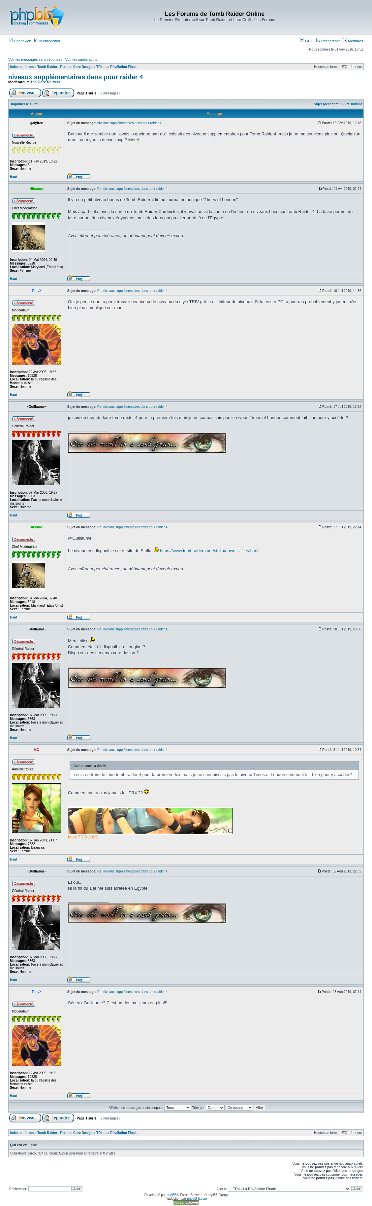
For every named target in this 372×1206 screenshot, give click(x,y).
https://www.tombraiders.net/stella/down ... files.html (209, 550)
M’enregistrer (47, 41)
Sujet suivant (351, 104)
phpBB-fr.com (197, 1198)
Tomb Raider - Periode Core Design (65, 67)
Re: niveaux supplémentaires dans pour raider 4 (132, 189)
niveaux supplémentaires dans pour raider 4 (75, 77)
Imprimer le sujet (24, 104)
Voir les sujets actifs (81, 59)
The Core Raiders (45, 82)
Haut (13, 177)
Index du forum (22, 67)
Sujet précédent (326, 104)
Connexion (20, 41)
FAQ (306, 41)
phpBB (171, 1195)
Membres (353, 41)
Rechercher (328, 41)
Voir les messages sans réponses (35, 59)
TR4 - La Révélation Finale (116, 67)
